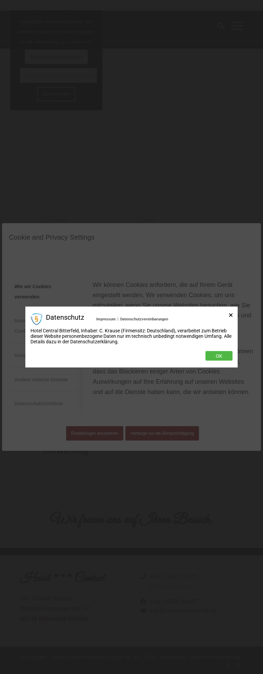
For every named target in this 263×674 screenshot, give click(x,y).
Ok (219, 356)
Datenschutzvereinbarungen (144, 319)
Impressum (106, 319)
